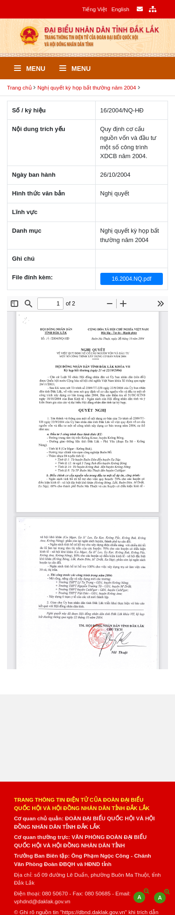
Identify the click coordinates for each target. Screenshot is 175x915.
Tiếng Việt (94, 9)
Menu (29, 68)
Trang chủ (19, 87)
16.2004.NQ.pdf (132, 279)
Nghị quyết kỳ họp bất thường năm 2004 (86, 87)
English (120, 9)
